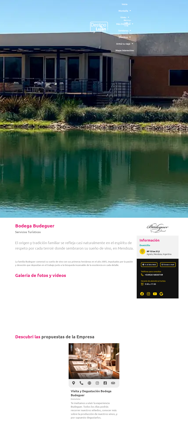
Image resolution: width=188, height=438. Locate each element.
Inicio (40, 6)
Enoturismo (75, 399)
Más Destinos (86, 6)
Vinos (68, 6)
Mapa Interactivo (93, 13)
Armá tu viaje (140, 6)
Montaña (54, 6)
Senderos (105, 6)
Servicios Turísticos (28, 232)
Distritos (122, 6)
